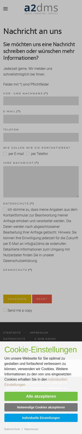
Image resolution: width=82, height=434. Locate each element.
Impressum (31, 429)
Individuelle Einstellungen (41, 418)
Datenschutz (12, 429)
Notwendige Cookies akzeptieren (41, 407)
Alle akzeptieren (41, 396)
